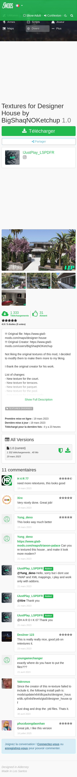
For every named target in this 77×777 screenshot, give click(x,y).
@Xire (21, 600)
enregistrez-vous (16, 748)
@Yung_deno (26, 573)
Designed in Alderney (15, 767)
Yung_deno (25, 517)
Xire (20, 498)
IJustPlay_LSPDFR (38, 152)
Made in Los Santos (14, 771)
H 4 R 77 (22, 478)
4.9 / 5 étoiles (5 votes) (14, 324)
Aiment (43, 315)
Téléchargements (19, 315)
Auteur (48, 568)
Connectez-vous (48, 744)
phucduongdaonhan (31, 723)
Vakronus (23, 681)
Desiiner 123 (25, 634)
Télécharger (38, 131)
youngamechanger (30, 658)
